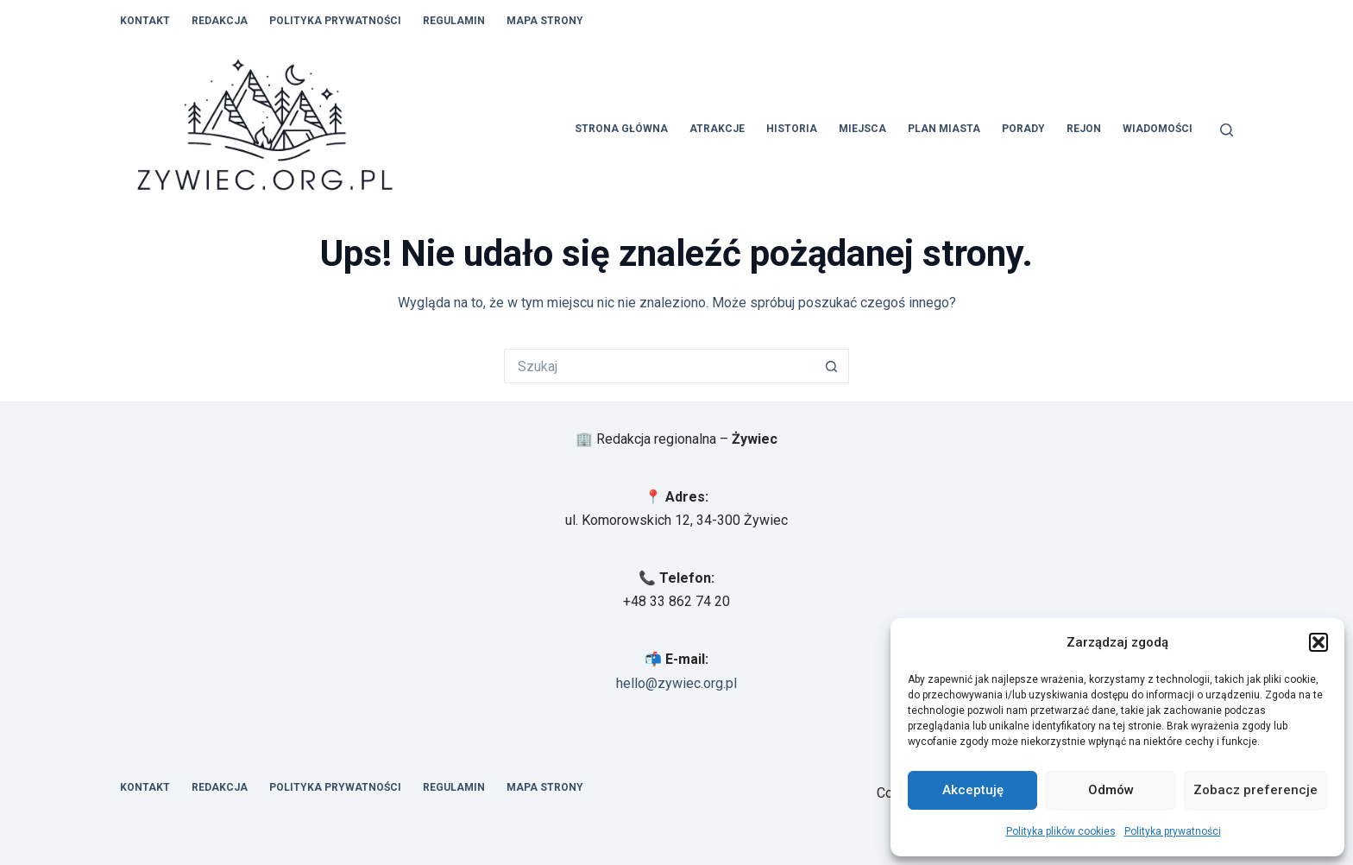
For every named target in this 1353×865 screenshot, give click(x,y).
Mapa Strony (545, 21)
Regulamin (454, 21)
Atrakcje (717, 129)
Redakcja (220, 21)
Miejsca (862, 129)
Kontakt (145, 21)
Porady (1023, 129)
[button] (1318, 642)
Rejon (1084, 129)
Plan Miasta (944, 129)
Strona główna (621, 129)
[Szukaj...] (659, 366)
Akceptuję (973, 790)
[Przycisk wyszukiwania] (832, 366)
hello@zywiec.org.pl (676, 683)
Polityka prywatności (1172, 831)
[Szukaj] (1226, 129)
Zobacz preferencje (1255, 790)
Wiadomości (1158, 129)
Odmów (1111, 790)
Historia (791, 129)
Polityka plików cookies (1061, 831)
